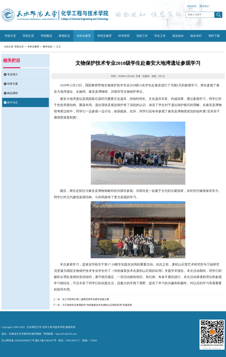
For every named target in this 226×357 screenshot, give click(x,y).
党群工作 (142, 35)
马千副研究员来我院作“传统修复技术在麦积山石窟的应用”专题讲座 (97, 305)
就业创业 (178, 35)
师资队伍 (64, 35)
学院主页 (28, 35)
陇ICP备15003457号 (45, 340)
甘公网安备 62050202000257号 (17, 340)
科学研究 (124, 35)
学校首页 (191, 6)
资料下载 (214, 35)
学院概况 (46, 35)
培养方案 (12, 83)
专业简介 (12, 74)
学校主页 (10, 35)
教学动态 (47, 46)
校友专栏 (196, 35)
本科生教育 (84, 35)
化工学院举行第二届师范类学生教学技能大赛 (85, 299)
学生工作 (160, 35)
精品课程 (12, 93)
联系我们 (204, 6)
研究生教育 (105, 35)
